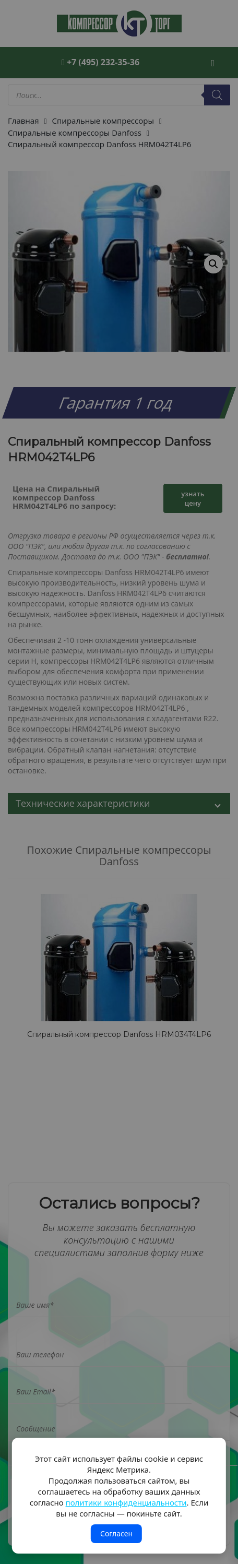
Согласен (116, 1533)
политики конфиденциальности (126, 1502)
